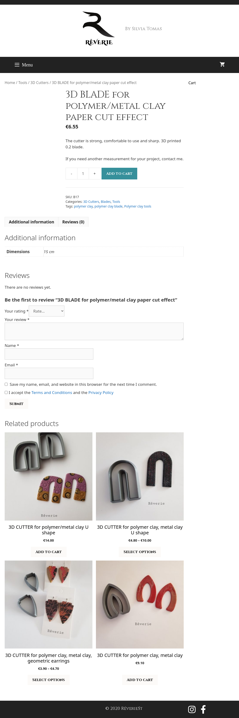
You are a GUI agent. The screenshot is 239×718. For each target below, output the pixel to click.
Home (10, 82)
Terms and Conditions (52, 392)
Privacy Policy (100, 392)
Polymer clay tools (137, 206)
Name (12, 345)
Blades (106, 201)
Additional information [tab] (31, 222)
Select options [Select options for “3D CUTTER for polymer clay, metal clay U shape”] (139, 551)
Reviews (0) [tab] (73, 222)
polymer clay (83, 206)
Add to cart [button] (48, 551)
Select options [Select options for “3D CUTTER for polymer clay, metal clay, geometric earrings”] (48, 679)
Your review (17, 319)
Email (11, 365)
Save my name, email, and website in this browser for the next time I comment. (83, 384)
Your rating (17, 311)
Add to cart (119, 173)
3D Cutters (39, 82)
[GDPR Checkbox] (6, 392)
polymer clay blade (109, 206)
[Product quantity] (83, 173)
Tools (22, 82)
